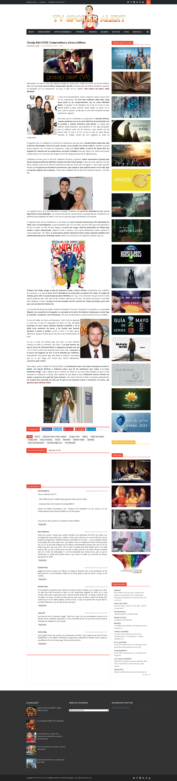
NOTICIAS (116, 32)
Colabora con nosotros (56, 2)
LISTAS (126, 32)
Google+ (80, 429)
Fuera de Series (120, 603)
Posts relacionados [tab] (36, 450)
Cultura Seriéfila (121, 632)
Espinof (117, 590)
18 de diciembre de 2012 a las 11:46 (96, 568)
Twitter (57, 429)
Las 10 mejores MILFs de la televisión (50, 721)
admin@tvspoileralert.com (83, 778)
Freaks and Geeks (97, 437)
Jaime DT (41, 613)
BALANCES (104, 32)
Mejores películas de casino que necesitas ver (130, 672)
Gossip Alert (32, 440)
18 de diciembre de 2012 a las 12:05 (96, 613)
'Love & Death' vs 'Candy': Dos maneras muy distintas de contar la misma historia (49, 736)
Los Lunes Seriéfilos (123, 659)
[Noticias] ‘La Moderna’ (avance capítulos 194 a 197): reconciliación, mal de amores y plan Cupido (130, 663)
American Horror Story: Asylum (54, 437)
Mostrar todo (146, 674)
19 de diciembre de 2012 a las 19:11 (96, 632)
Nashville (90, 440)
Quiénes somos (31, 2)
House (57, 440)
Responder (42, 524)
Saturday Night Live (54, 443)
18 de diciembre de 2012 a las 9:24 (96, 491)
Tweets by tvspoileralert (121, 708)
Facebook (46, 429)
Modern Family (78, 440)
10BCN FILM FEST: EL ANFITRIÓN (126, 614)
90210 (37, 437)
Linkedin (91, 429)
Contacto (42, 2)
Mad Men (66, 440)
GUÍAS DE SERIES (44, 32)
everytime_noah (33, 46)
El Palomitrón (120, 612)
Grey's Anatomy (46, 440)
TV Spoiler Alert (41, 778)
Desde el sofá (120, 617)
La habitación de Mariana (123, 620)
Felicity (85, 437)
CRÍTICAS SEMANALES (62, 32)
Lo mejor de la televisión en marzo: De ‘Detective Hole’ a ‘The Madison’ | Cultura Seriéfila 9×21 (128, 636)
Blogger (71, 778)
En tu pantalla (120, 642)
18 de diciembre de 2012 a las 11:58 (96, 587)
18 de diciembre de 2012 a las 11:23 (96, 532)
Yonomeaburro (120, 651)
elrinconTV (118, 670)
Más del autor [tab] (54, 450)
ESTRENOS (80, 32)
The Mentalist (70, 443)
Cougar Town (74, 437)
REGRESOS (93, 32)
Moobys (117, 623)
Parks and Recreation (36, 443)
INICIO (31, 32)
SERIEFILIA (137, 32)
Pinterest (68, 429)
